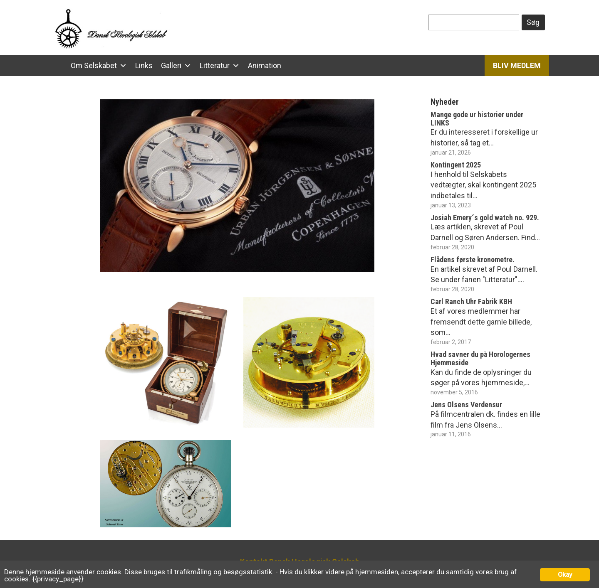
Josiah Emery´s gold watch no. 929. (485, 217)
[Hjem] (58, 65)
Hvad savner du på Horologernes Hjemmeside (480, 358)
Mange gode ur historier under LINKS (477, 118)
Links (144, 65)
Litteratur (215, 65)
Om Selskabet (94, 65)
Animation (264, 65)
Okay (565, 574)
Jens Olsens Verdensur (466, 404)
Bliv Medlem (517, 65)
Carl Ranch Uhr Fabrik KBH (471, 301)
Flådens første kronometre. (473, 259)
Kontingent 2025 (456, 164)
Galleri (171, 65)
